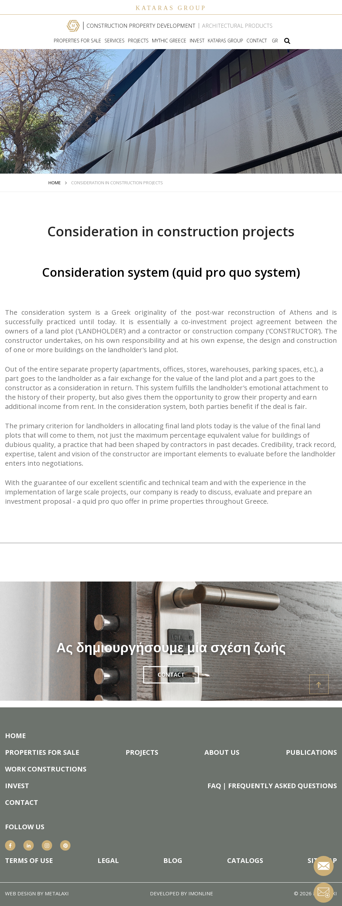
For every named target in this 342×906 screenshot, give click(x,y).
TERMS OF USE (29, 860)
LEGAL (108, 860)
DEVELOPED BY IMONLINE (181, 893)
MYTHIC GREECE (169, 40)
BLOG (172, 860)
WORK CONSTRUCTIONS (46, 769)
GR (275, 40)
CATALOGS (245, 860)
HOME (54, 183)
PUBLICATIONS (311, 752)
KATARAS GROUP (225, 40)
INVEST (197, 40)
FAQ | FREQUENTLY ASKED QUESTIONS (272, 785)
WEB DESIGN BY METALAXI (37, 893)
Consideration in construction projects (117, 183)
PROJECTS (138, 40)
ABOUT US (221, 752)
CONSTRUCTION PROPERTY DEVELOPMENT (141, 25)
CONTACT (256, 40)
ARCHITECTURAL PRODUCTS (237, 25)
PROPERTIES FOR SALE (77, 40)
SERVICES (115, 40)
